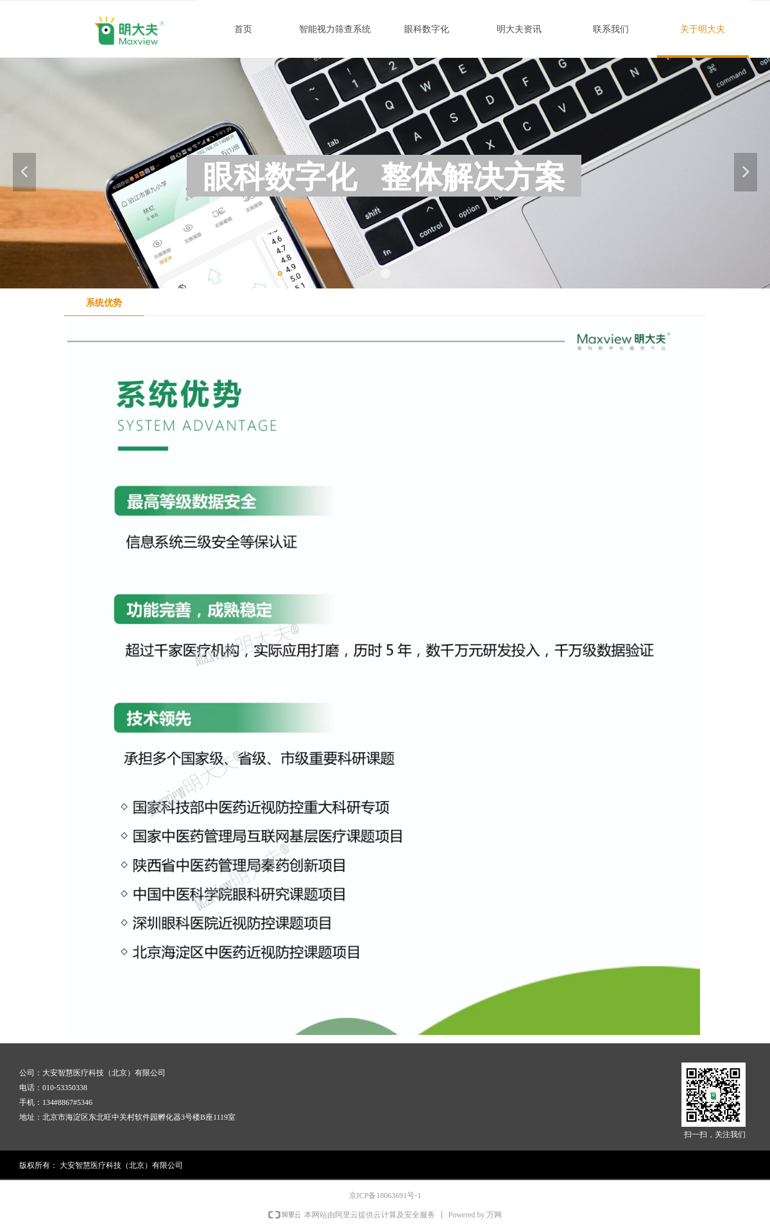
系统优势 (104, 303)
